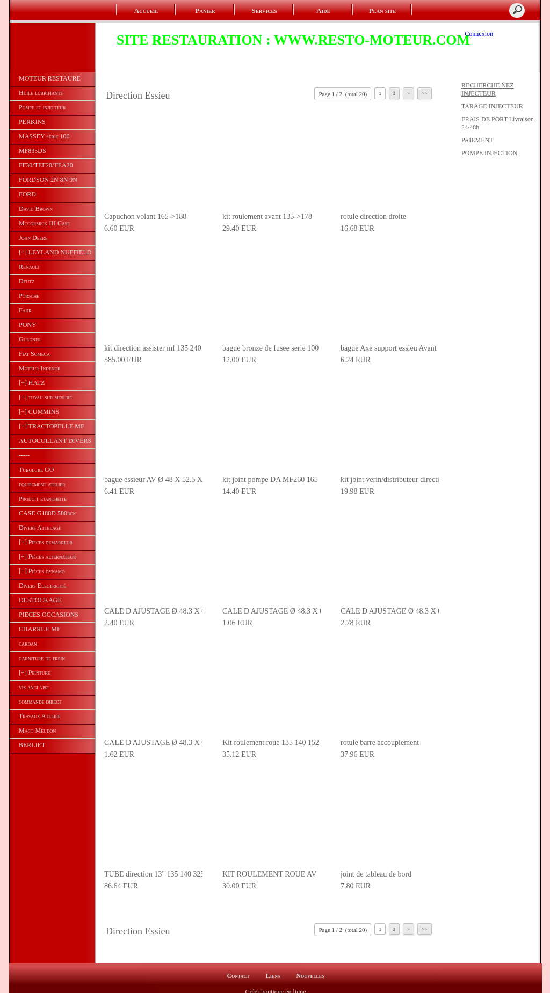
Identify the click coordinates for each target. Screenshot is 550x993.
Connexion (479, 34)
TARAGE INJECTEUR (492, 106)
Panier (205, 10)
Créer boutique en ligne (275, 983)
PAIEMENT (477, 140)
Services (264, 10)
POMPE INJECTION (489, 153)
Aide (323, 10)
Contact (238, 966)
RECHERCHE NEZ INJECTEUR (487, 89)
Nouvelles (310, 966)
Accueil (146, 10)
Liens (273, 966)
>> (424, 93)
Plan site (382, 10)
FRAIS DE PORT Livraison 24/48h (497, 123)
